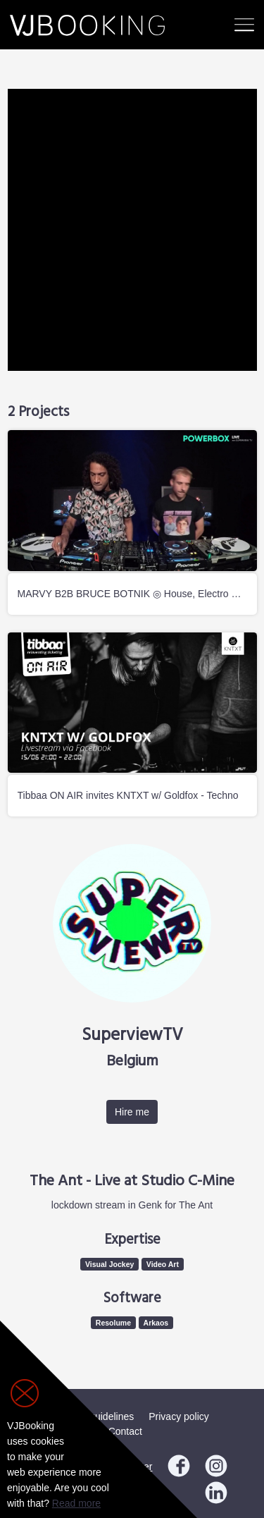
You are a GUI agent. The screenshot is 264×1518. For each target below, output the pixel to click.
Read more (76, 1503)
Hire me (132, 1112)
